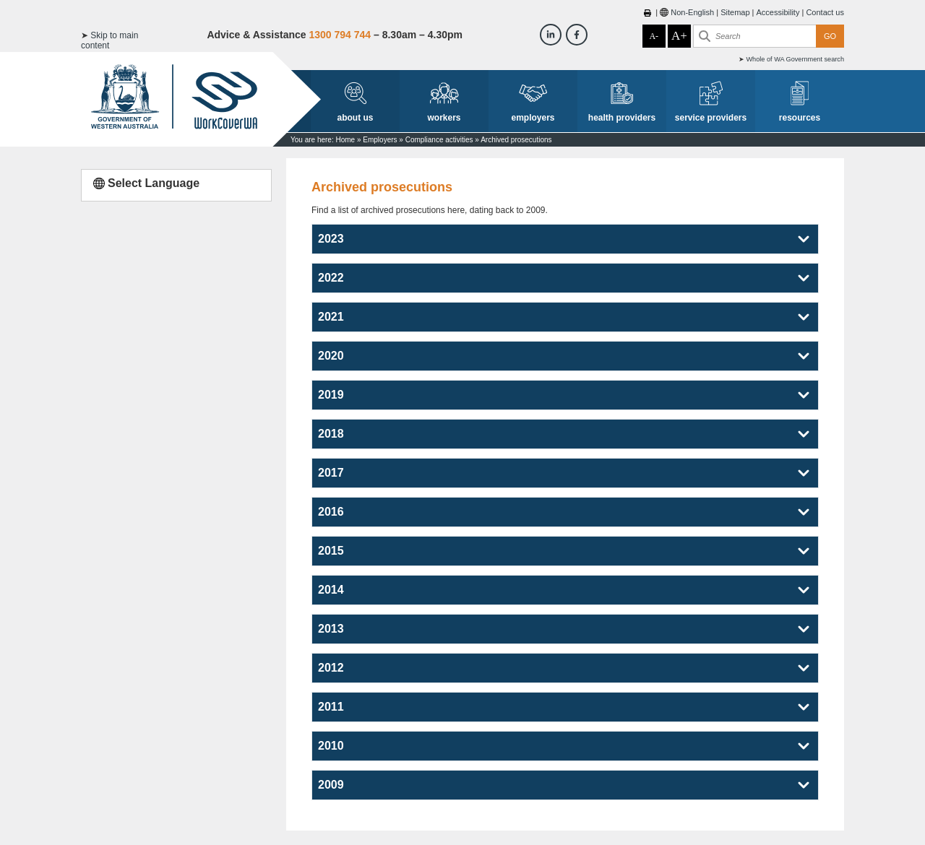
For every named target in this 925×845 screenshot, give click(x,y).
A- (653, 36)
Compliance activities (439, 140)
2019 (331, 395)
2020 (331, 356)
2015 (331, 551)
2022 (331, 278)
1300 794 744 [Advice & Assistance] (340, 34)
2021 (331, 317)
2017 (331, 473)
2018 (331, 434)
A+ (679, 36)
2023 (331, 239)
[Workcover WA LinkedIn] (551, 35)
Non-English (692, 12)
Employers (380, 140)
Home (345, 140)
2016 (331, 512)
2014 (331, 590)
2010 (331, 746)
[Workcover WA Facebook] (577, 35)
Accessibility (778, 12)
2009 (331, 785)
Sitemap (734, 12)
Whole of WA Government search (795, 59)
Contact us (825, 12)
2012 (331, 668)
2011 (331, 707)
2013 (331, 629)
